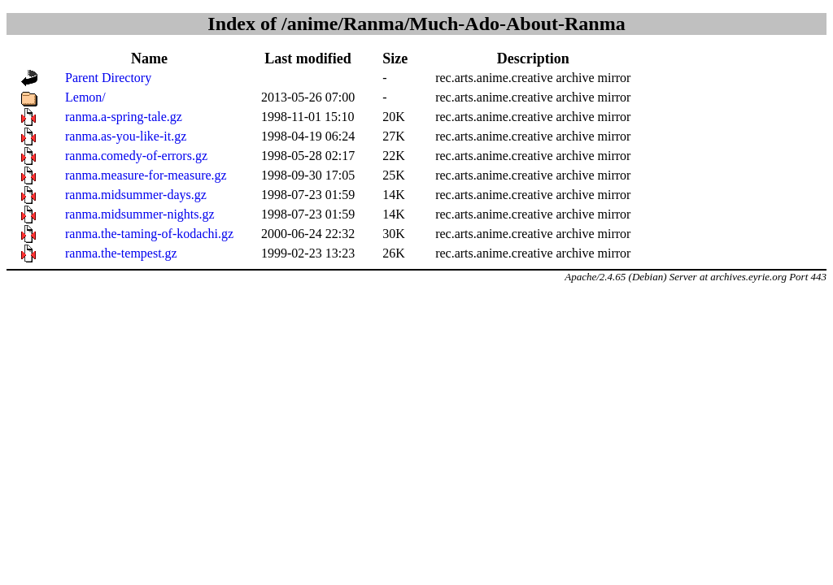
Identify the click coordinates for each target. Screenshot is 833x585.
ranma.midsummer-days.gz (136, 195)
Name (149, 58)
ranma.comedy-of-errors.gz (136, 155)
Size (395, 58)
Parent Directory (108, 77)
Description (533, 58)
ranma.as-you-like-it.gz (125, 136)
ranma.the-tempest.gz (121, 253)
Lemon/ (85, 97)
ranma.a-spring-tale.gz (123, 117)
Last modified (307, 58)
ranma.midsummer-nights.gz (140, 214)
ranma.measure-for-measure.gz (146, 175)
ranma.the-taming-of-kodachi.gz (149, 233)
